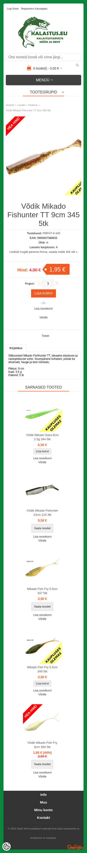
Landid (21, 105)
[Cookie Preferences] (6, 846)
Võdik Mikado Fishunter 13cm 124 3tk (42, 512)
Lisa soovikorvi (43, 308)
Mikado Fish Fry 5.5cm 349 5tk (42, 669)
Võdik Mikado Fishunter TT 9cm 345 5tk (28, 110)
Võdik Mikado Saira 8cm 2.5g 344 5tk (42, 437)
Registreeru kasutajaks (34, 8)
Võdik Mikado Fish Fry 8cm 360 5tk (42, 745)
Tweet (45, 335)
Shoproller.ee (75, 847)
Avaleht (10, 105)
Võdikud (32, 105)
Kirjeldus (16, 348)
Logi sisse (13, 8)
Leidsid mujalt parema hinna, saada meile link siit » (43, 252)
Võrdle (43, 317)
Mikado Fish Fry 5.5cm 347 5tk (42, 591)
